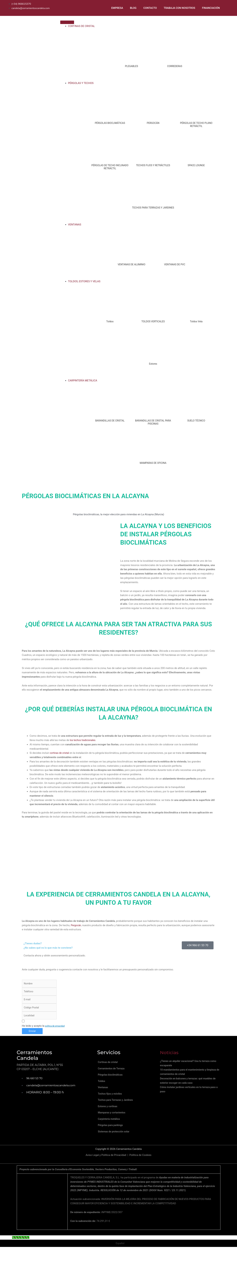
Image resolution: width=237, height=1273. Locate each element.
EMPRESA (117, 8)
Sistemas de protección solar (117, 1151)
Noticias (170, 1055)
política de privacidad (55, 1029)
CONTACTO (150, 8)
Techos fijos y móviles (112, 1104)
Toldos (104, 1089)
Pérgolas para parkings (113, 1143)
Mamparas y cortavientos (114, 1128)
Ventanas (105, 1097)
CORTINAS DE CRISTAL (81, 26)
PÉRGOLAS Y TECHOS (81, 83)
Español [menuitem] (120, 1264)
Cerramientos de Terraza (114, 1073)
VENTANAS (74, 224)
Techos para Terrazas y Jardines (118, 1112)
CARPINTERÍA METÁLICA (82, 380)
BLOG (133, 8)
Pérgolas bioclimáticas (113, 1081)
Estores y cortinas (110, 1120)
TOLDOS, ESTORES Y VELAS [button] (84, 281)
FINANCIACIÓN (211, 8)
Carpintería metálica (111, 1135)
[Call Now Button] (21, 1258)
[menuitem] (228, 8)
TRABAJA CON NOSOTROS (179, 8)
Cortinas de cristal (110, 1065)
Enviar (32, 1034)
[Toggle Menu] (67, 22)
